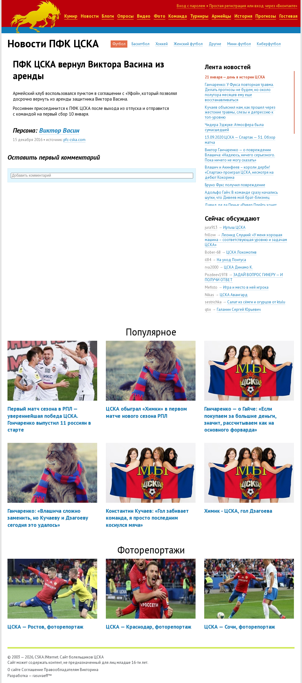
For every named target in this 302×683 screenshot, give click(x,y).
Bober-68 (213, 252)
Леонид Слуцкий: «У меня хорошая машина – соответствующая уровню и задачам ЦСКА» (246, 240)
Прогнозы (265, 16)
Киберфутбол (269, 43)
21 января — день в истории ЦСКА (235, 77)
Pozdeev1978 (216, 274)
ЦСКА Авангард (234, 294)
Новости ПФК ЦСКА (53, 43)
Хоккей (161, 43)
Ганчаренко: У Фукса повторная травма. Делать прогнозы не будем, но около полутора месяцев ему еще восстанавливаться (239, 92)
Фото (159, 16)
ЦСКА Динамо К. (238, 267)
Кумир (70, 16)
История (243, 16)
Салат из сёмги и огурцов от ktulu (256, 302)
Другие (215, 43)
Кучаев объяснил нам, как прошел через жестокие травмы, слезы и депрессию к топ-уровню (240, 112)
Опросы (125, 16)
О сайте (14, 669)
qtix (208, 309)
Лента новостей (228, 67)
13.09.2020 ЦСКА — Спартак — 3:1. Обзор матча (240, 140)
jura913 (211, 227)
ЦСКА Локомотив (241, 252)
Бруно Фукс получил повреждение (235, 184)
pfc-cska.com (74, 139)
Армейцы (221, 16)
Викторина (89, 669)
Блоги (108, 16)
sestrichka (213, 302)
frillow (210, 234)
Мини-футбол (239, 43)
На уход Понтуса (231, 259)
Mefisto (211, 287)
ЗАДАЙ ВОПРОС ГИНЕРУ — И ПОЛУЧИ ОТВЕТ (244, 277)
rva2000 (211, 267)
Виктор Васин (59, 130)
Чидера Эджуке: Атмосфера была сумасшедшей (234, 127)
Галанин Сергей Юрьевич (239, 309)
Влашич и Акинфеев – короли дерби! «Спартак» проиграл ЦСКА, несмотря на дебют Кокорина (239, 172)
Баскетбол (141, 43)
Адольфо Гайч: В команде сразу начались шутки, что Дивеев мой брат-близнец (241, 195)
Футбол (119, 43)
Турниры (199, 16)
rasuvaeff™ (42, 675)
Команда (177, 16)
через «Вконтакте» (281, 5)
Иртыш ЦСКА (234, 227)
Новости (90, 16)
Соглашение (32, 669)
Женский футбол (188, 43)
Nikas (209, 294)
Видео (143, 16)
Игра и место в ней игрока (246, 287)
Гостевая (288, 16)
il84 (208, 259)
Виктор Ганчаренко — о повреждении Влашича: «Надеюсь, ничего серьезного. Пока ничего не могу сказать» (240, 155)
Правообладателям (61, 669)
